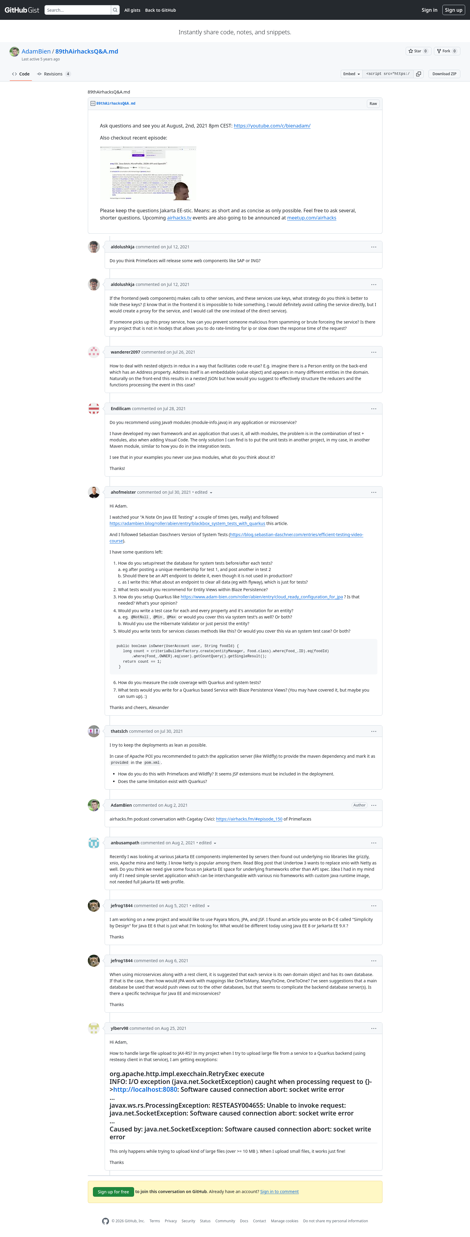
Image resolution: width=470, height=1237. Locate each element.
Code (21, 74)
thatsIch (119, 731)
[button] (418, 74)
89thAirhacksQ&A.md (86, 51)
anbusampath (125, 843)
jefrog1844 (122, 905)
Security (188, 1220)
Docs (244, 1220)
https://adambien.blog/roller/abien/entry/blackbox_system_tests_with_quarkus (188, 523)
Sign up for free (113, 1192)
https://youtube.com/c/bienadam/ (272, 125)
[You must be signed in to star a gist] (419, 51)
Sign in (430, 10)
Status (205, 1220)
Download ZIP (444, 73)
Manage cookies (284, 1220)
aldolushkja (123, 247)
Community (225, 1220)
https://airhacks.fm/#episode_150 (249, 819)
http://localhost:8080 (145, 1089)
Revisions (54, 74)
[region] (235, 172)
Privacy (171, 1220)
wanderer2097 (125, 352)
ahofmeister (123, 492)
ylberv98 (119, 1028)
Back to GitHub (160, 10)
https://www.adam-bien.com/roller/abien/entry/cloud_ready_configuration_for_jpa (262, 597)
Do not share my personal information (335, 1220)
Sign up (453, 10)
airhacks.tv (179, 217)
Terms (154, 1220)
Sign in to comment (279, 1191)
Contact (259, 1220)
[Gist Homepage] (22, 10)
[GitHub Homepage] (105, 1221)
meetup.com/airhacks (311, 217)
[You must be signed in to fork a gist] (447, 51)
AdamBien (36, 51)
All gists (132, 10)
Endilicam (121, 408)
